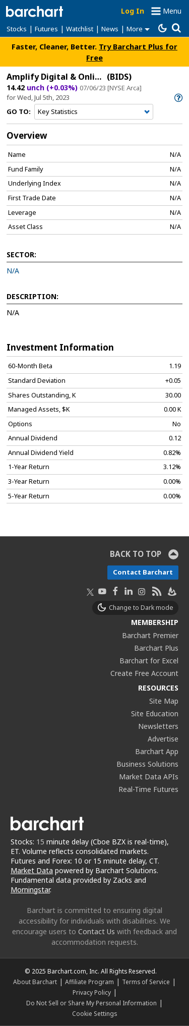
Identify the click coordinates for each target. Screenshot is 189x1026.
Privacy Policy (92, 992)
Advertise (163, 739)
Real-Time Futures (148, 789)
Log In (132, 11)
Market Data (32, 870)
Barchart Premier (150, 635)
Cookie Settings (94, 1013)
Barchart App (156, 751)
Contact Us (96, 931)
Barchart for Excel (148, 660)
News (109, 28)
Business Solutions (147, 764)
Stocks (17, 28)
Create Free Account (144, 673)
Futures (46, 28)
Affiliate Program (89, 982)
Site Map (163, 701)
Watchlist (79, 28)
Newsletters (158, 726)
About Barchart (35, 982)
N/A (13, 270)
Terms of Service (146, 982)
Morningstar (30, 889)
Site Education (154, 713)
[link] (177, 97)
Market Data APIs (148, 776)
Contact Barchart (143, 572)
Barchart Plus (156, 648)
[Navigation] (93, 112)
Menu (172, 11)
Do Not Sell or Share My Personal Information (91, 1003)
